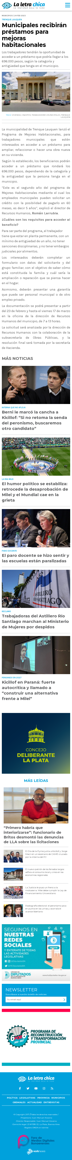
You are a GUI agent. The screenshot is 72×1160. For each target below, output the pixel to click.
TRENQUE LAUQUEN (65, 116)
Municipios (58, 1098)
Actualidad (34, 1102)
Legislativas (27, 1098)
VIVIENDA (16, 115)
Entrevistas (51, 1102)
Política (12, 1098)
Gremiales (19, 1102)
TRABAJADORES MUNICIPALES (46, 115)
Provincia (43, 1098)
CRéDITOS (26, 115)
